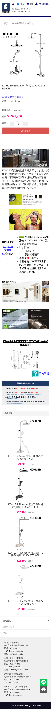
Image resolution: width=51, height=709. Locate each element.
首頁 (6, 23)
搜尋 (5, 633)
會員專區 (44, 3)
